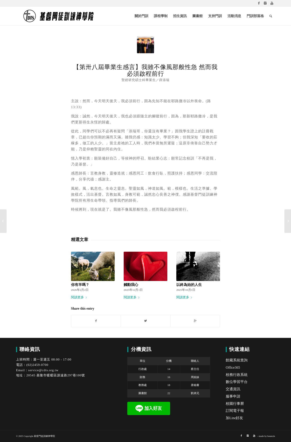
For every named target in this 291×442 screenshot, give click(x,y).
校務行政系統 (237, 375)
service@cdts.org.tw (43, 370)
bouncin (271, 436)
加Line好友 (234, 418)
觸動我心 (131, 285)
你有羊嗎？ (80, 285)
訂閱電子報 (235, 411)
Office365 (233, 367)
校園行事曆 (235, 404)
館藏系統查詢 (237, 360)
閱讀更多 (79, 297)
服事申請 (233, 396)
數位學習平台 (237, 382)
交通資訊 (233, 389)
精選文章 (79, 239)
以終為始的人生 (189, 285)
